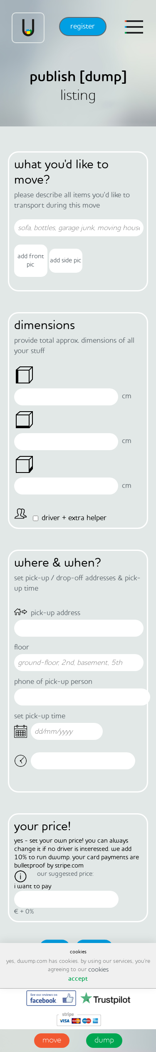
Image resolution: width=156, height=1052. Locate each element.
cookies (98, 970)
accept (78, 979)
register (82, 26)
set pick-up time (39, 716)
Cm (126, 396)
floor (21, 647)
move (51, 1040)
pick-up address (55, 613)
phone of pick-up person (53, 682)
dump (104, 1040)
